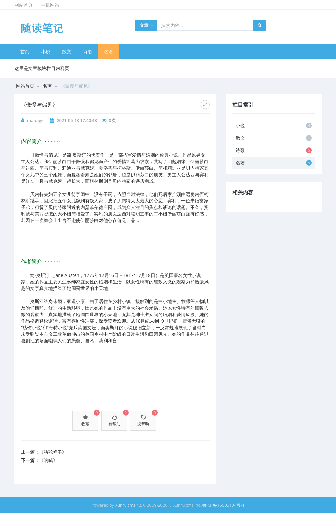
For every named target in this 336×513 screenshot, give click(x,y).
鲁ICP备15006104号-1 (223, 505)
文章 (146, 25)
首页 (24, 51)
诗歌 (87, 51)
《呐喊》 (48, 460)
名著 (108, 51)
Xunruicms (125, 505)
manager (36, 120)
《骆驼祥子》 (53, 452)
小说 (45, 51)
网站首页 (23, 5)
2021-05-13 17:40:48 (77, 120)
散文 (66, 51)
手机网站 (50, 5)
